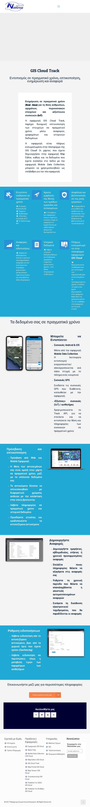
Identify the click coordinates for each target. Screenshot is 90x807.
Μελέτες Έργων (54, 743)
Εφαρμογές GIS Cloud (36, 746)
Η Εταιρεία (11, 743)
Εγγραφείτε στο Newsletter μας (74, 745)
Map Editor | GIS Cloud (36, 760)
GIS (50, 747)
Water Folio (32, 750)
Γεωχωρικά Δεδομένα (57, 754)
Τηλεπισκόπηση (55, 750)
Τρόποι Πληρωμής (14, 750)
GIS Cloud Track (33, 763)
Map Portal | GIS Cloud (36, 767)
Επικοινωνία (12, 747)
